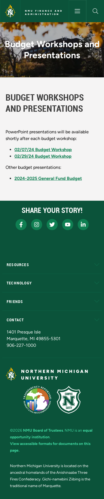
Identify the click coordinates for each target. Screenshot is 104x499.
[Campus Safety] (69, 400)
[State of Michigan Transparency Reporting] (37, 400)
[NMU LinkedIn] (83, 224)
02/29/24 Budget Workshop (43, 156)
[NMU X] (52, 224)
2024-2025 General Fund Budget (48, 178)
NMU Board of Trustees (43, 430)
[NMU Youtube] (67, 224)
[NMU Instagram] (36, 224)
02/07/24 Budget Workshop (43, 149)
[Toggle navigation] (78, 11)
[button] (95, 11)
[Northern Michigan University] (10, 11)
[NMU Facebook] (21, 224)
